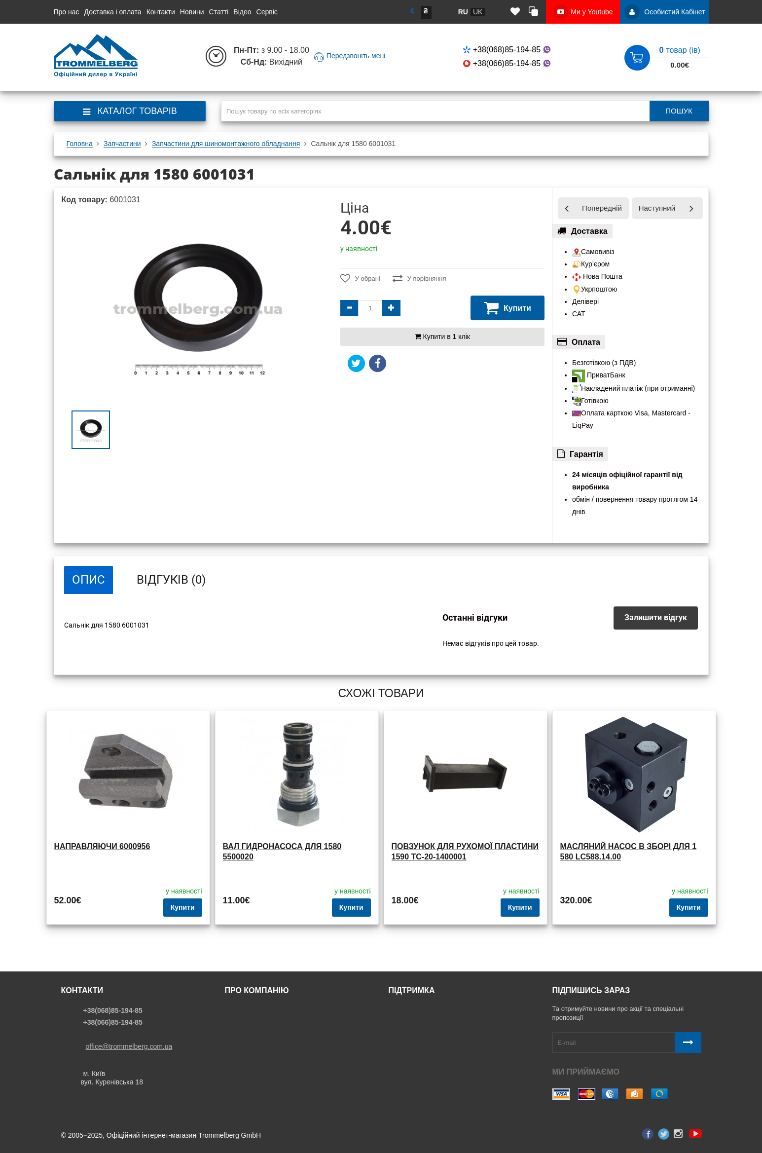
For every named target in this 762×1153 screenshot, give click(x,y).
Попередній (602, 208)
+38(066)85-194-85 (508, 63)
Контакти (160, 12)
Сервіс (267, 12)
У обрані (360, 278)
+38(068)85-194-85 (508, 49)
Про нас (66, 12)
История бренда (254, 1053)
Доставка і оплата (113, 12)
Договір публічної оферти (433, 1053)
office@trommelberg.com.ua (129, 1046)
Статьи (239, 1039)
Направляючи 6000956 (102, 846)
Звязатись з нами (420, 1010)
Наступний (657, 208)
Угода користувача (422, 1039)
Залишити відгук (655, 617)
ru (463, 12)
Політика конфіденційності (435, 1025)
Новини (192, 12)
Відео (242, 12)
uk (477, 12)
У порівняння (419, 278)
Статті (219, 12)
